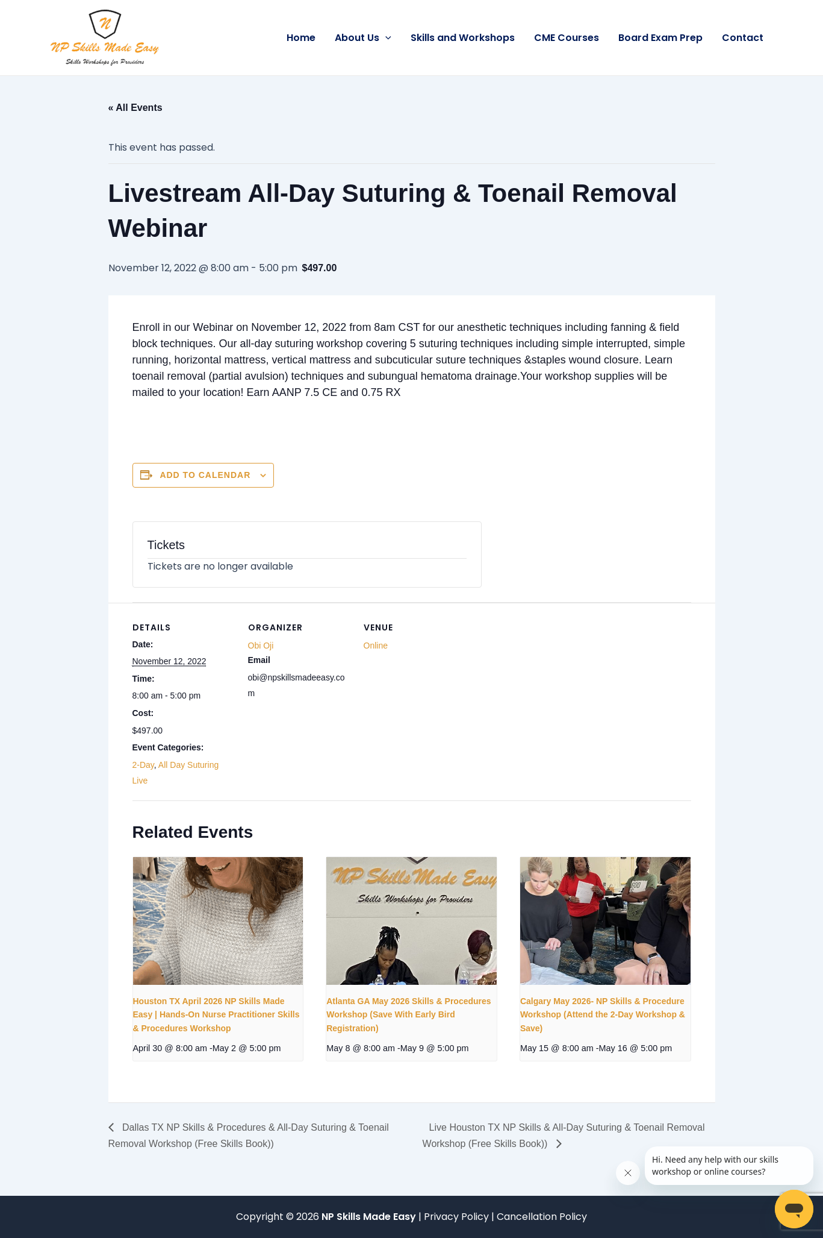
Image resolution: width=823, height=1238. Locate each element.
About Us (363, 38)
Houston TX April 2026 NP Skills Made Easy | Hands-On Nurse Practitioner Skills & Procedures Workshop (216, 1014)
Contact (742, 38)
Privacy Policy (457, 1217)
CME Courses (566, 38)
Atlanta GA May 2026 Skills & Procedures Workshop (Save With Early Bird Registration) (408, 1014)
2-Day (143, 765)
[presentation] (218, 921)
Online (376, 645)
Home (301, 38)
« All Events (135, 107)
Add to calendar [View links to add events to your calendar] (205, 475)
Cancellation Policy (542, 1217)
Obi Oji (261, 645)
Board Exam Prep (660, 38)
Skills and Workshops (463, 38)
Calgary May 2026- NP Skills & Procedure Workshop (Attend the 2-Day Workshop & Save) (602, 1014)
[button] (385, 38)
